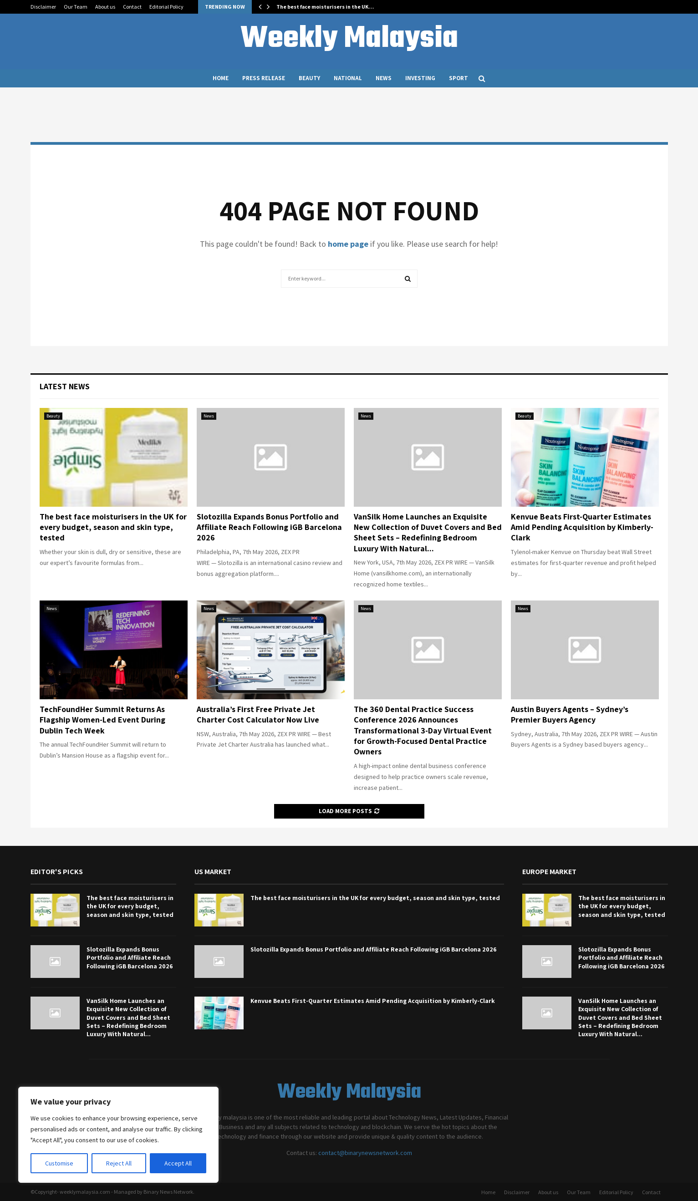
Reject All (119, 1163)
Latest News (65, 386)
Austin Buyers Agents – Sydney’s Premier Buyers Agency (569, 714)
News (384, 78)
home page (348, 244)
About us (105, 6)
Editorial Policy (166, 6)
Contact (132, 6)
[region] (118, 1135)
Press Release (263, 78)
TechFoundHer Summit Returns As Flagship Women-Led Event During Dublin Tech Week (102, 720)
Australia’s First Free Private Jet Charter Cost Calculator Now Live (258, 714)
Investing (420, 78)
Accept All (178, 1163)
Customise (59, 1163)
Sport (458, 78)
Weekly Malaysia (349, 39)
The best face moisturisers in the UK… (325, 6)
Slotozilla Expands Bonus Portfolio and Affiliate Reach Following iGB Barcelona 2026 (269, 527)
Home (221, 78)
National (348, 78)
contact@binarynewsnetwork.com (365, 1153)
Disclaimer (43, 6)
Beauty (309, 78)
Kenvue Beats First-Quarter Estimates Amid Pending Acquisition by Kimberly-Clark (582, 527)
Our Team (75, 6)
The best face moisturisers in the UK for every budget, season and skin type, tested (113, 527)
